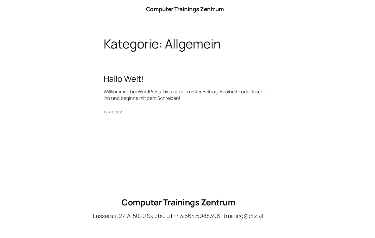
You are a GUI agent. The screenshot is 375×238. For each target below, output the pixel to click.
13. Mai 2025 (113, 111)
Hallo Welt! (124, 78)
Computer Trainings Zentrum (185, 9)
